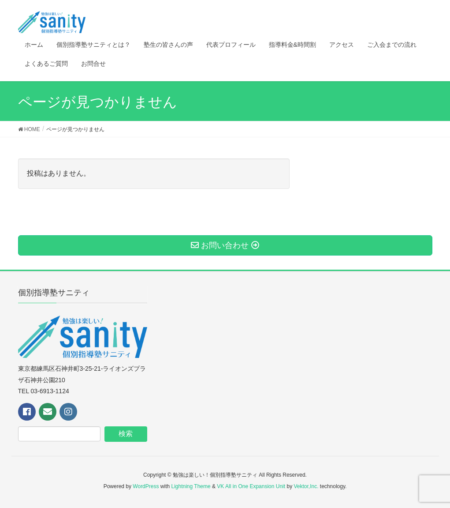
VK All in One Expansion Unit (251, 486)
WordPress (146, 486)
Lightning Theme (191, 486)
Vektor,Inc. (306, 486)
